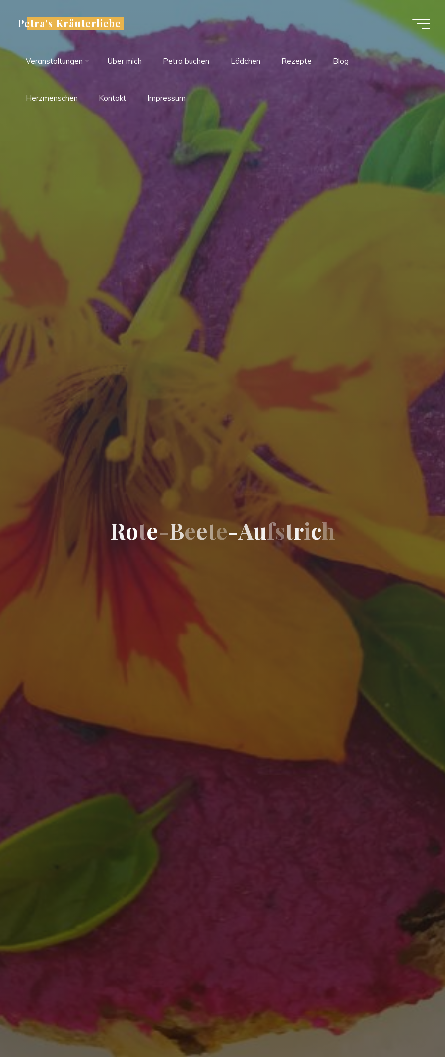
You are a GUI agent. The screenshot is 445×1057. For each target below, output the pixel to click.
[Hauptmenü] (421, 24)
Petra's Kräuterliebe (69, 23)
